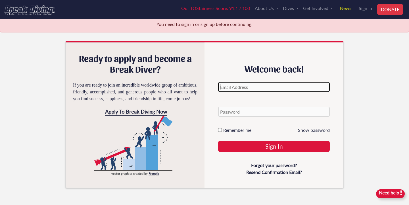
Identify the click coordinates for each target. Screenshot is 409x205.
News (345, 8)
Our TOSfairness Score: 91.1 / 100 (215, 8)
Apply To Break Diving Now (136, 111)
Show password (314, 130)
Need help (390, 192)
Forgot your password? (274, 165)
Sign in (365, 8)
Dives (289, 8)
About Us (265, 8)
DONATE (390, 9)
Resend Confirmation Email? (274, 172)
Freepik (154, 173)
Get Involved (316, 8)
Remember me (234, 130)
